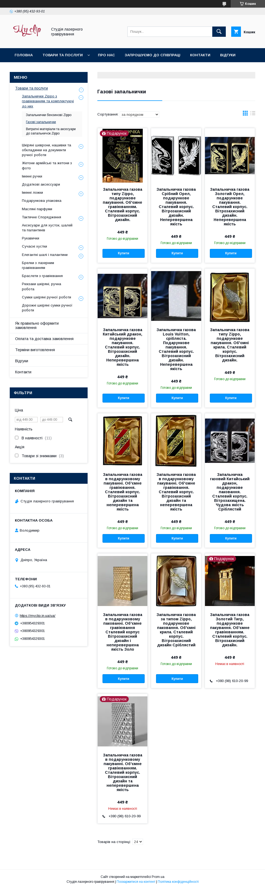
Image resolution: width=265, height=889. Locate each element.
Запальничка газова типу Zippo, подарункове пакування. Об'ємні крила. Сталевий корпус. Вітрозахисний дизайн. (229, 345)
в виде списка (252, 114)
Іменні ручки (32, 176)
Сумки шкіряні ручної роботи (46, 297)
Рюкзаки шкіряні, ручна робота (41, 286)
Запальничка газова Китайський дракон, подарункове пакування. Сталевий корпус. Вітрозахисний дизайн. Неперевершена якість (122, 347)
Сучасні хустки (34, 246)
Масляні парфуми (37, 209)
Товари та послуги (62, 55)
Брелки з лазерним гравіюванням (38, 265)
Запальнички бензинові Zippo (48, 115)
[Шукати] (219, 32)
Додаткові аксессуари (41, 184)
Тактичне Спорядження (41, 217)
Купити (123, 253)
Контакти (200, 55)
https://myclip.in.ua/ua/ (37, 616)
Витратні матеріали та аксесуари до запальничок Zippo (51, 131)
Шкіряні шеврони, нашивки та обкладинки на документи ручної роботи (46, 150)
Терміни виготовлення (35, 350)
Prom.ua (158, 877)
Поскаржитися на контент (136, 882)
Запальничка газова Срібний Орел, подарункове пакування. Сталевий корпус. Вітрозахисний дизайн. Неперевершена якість (176, 206)
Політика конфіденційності (178, 882)
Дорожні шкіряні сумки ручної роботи (47, 307)
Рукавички (30, 238)
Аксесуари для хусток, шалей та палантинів (47, 227)
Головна (24, 55)
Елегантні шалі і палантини (45, 255)
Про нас (106, 55)
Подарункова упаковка (41, 201)
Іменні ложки (32, 192)
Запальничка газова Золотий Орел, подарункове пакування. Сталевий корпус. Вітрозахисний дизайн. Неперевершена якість (229, 206)
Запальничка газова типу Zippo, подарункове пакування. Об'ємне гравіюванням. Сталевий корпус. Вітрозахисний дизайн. (122, 204)
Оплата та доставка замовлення (44, 339)
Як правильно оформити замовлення (37, 325)
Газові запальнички (41, 122)
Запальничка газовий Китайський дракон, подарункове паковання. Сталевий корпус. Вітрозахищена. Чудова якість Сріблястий (230, 491)
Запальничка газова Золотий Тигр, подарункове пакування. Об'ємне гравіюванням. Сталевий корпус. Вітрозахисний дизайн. (230, 630)
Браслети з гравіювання (42, 276)
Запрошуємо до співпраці (152, 55)
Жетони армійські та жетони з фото (47, 165)
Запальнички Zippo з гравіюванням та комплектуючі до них (48, 101)
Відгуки (228, 55)
